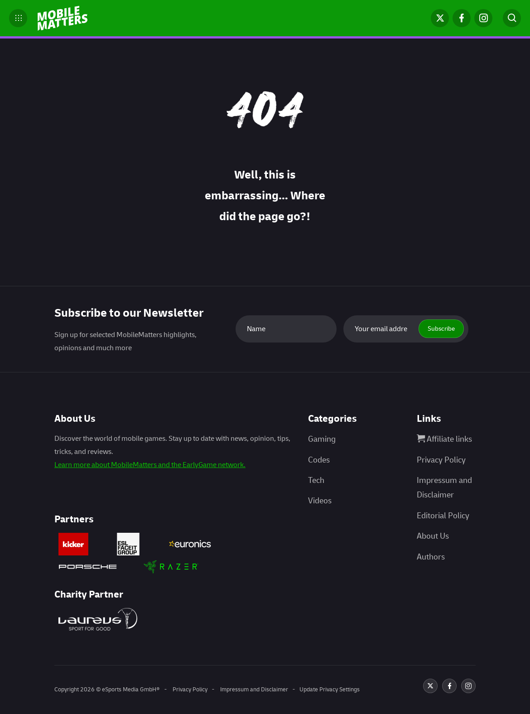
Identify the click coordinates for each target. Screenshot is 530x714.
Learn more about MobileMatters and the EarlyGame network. (150, 464)
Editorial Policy (443, 516)
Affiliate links (444, 439)
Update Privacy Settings (329, 689)
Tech (316, 480)
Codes (319, 460)
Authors (431, 557)
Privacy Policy (441, 460)
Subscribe (441, 329)
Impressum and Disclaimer (253, 689)
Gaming (322, 439)
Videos (320, 501)
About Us (433, 536)
